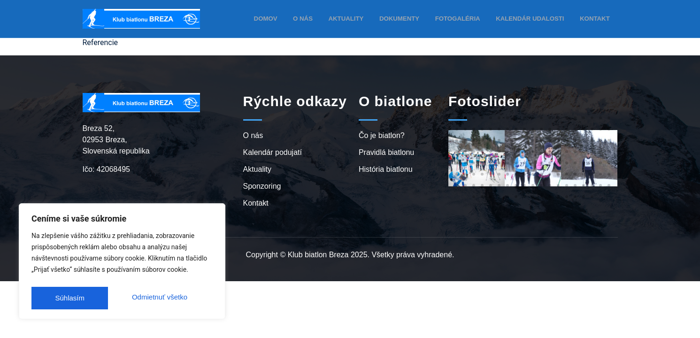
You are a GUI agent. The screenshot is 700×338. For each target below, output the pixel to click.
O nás (317, 18)
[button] (456, 117)
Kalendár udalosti (534, 18)
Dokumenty (410, 18)
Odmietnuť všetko (82, 298)
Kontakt (595, 18)
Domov (281, 18)
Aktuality (359, 18)
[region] (122, 263)
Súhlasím (175, 298)
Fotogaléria (466, 18)
